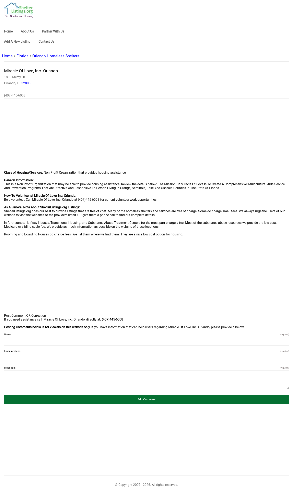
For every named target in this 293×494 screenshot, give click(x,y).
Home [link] (8, 31)
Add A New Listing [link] (17, 41)
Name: (146, 334)
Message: (146, 367)
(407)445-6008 (14, 95)
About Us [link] (27, 31)
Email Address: (146, 351)
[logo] (18, 10)
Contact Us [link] (46, 41)
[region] (146, 137)
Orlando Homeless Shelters (55, 56)
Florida (22, 56)
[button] (146, 399)
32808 (26, 83)
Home (7, 56)
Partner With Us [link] (53, 31)
